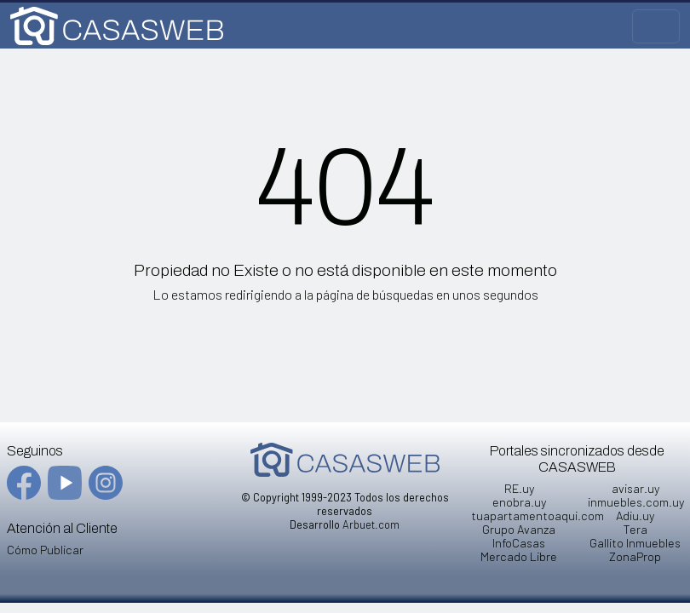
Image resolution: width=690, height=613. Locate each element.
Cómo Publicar (45, 549)
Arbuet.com (371, 524)
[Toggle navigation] (656, 26)
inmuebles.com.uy (636, 502)
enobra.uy (519, 502)
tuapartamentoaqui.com (537, 515)
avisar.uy (635, 488)
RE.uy (519, 488)
